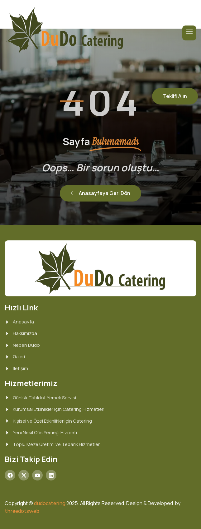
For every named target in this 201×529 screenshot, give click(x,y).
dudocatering (49, 503)
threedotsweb (22, 511)
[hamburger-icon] (189, 33)
